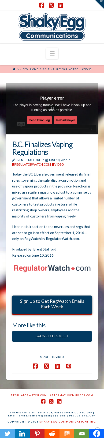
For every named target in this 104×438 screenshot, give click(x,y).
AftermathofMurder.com (71, 395)
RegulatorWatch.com (31, 164)
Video (58, 164)
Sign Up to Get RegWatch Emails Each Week (52, 304)
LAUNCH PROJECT (52, 335)
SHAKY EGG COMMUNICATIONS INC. (68, 421)
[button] (52, 53)
